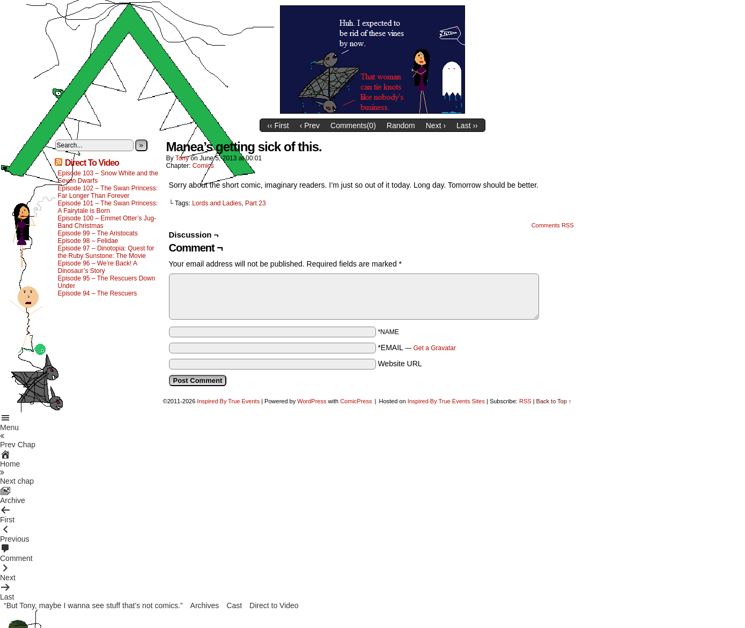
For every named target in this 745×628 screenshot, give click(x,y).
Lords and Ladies (216, 203)
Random (401, 125)
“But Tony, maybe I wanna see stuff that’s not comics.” (93, 605)
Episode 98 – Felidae (88, 241)
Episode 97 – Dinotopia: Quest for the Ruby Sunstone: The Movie (106, 252)
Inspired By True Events (228, 401)
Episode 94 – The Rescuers (97, 293)
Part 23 (255, 203)
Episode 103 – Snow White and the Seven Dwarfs (108, 176)
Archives (204, 605)
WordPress (311, 401)
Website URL (400, 363)
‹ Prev (310, 125)
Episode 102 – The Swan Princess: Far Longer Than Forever (108, 192)
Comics (203, 165)
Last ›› (467, 125)
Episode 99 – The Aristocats (98, 233)
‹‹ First (278, 125)
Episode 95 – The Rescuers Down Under (107, 282)
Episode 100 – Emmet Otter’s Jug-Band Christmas (107, 222)
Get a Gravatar (435, 348)
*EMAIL (417, 347)
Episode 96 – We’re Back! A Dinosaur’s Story (97, 267)
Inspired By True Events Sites (446, 401)
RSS (525, 401)
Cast (234, 605)
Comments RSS (553, 225)
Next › (436, 125)
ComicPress (356, 401)
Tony (182, 158)
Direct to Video (274, 605)
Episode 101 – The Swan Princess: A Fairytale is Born (108, 207)
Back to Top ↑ (554, 401)
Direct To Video (92, 162)
